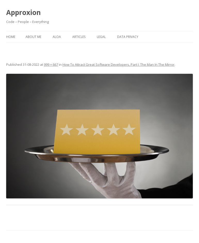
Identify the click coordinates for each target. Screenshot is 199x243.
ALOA (57, 37)
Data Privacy (127, 37)
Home (10, 37)
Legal (101, 37)
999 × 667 (51, 64)
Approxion (23, 12)
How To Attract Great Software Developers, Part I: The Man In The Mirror (118, 64)
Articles (78, 37)
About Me (33, 37)
